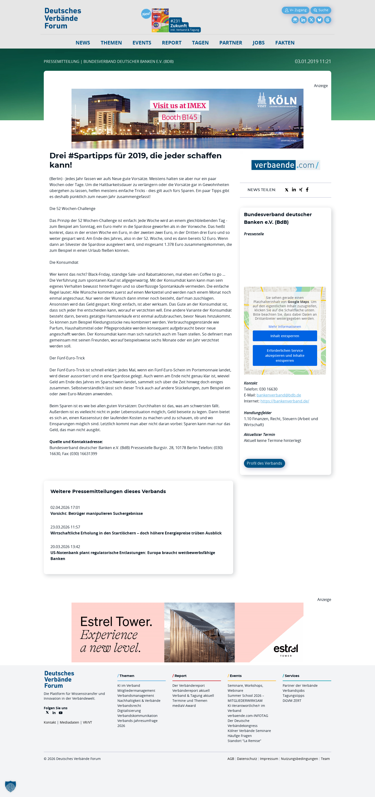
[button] (10, 786)
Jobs (259, 42)
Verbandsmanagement (135, 695)
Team (325, 758)
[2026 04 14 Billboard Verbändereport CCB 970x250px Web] (187, 91)
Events (141, 42)
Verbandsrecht (129, 705)
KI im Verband (128, 685)
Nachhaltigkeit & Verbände (138, 700)
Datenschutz (247, 758)
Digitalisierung (129, 710)
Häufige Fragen (240, 735)
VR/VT (87, 722)
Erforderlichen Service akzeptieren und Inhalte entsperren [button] (284, 355)
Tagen (200, 42)
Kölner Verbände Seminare (249, 730)
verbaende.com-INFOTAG (248, 715)
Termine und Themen (189, 700)
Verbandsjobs (294, 690)
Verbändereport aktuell (191, 690)
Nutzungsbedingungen (299, 758)
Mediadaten (69, 722)
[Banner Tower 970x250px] (187, 605)
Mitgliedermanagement (136, 690)
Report (172, 42)
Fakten (285, 42)
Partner (230, 42)
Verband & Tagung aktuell (193, 695)
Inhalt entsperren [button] (284, 336)
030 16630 (268, 389)
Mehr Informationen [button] (285, 326)
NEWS (83, 42)
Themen (111, 42)
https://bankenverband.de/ (284, 401)
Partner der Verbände (300, 685)
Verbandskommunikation (137, 715)
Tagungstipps (293, 695)
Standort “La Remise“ (244, 740)
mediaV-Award (184, 705)
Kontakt (50, 722)
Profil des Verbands (264, 463)
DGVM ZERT (292, 700)
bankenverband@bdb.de (279, 395)
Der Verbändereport (188, 685)
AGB (230, 758)
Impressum (269, 758)
